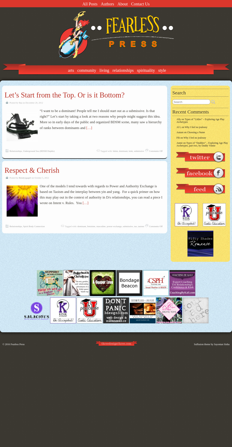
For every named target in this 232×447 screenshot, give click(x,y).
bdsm (115, 151)
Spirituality (146, 70)
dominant (123, 151)
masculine (101, 226)
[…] (89, 128)
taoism (141, 226)
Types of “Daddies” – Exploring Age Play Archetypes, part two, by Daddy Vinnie (202, 144)
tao (135, 226)
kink (131, 151)
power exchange (114, 226)
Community (86, 70)
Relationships (123, 70)
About (122, 4)
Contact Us (140, 4)
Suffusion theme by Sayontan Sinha (212, 344)
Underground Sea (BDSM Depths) (38, 151)
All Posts (90, 4)
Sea (20, 102)
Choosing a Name (196, 132)
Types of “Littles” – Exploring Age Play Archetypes (200, 120)
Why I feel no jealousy (196, 127)
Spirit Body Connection (34, 226)
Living (104, 70)
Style (162, 70)
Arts (71, 70)
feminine (91, 226)
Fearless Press (18, 344)
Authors (107, 4)
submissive (139, 151)
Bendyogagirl (25, 178)
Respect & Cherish (32, 170)
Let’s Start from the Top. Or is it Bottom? (64, 95)
